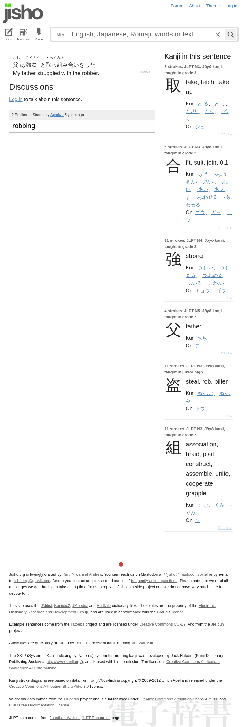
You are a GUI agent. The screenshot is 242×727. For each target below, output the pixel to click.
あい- (208, 181)
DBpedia (71, 699)
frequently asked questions (154, 580)
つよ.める (212, 275)
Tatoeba (144, 71)
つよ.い (205, 267)
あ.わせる (207, 197)
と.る (202, 103)
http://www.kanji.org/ (64, 661)
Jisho (23, 13)
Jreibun (217, 624)
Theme (213, 5)
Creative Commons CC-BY (162, 624)
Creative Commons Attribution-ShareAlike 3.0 (179, 699)
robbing (24, 126)
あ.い (191, 181)
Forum (177, 5)
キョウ (202, 290)
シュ (200, 126)
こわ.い (216, 282)
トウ (200, 408)
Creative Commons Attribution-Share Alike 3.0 (49, 686)
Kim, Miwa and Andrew (82, 574)
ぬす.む (205, 393)
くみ (219, 505)
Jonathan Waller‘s (65, 717)
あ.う (202, 174)
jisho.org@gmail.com (31, 580)
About (195, 5)
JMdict (46, 605)
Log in (231, 5)
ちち (202, 338)
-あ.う (220, 174)
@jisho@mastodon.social (185, 574)
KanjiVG (96, 680)
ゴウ (200, 212)
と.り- (192, 111)
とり (209, 111)
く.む (202, 505)
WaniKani (147, 643)
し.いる (194, 282)
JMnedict (80, 605)
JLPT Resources (96, 717)
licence (177, 612)
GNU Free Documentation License (39, 705)
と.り (219, 103)
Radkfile (104, 605)
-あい (202, 189)
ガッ (216, 212)
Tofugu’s (82, 643)
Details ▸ (225, 134)
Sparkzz (57, 115)
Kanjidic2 (62, 605)
